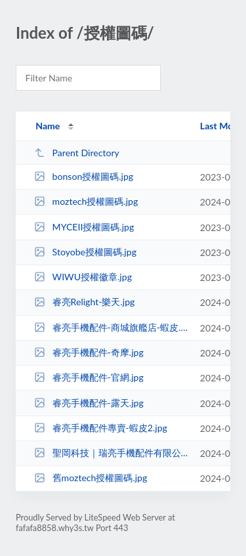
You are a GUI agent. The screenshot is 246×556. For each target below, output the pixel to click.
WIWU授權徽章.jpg (83, 276)
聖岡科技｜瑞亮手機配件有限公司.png (111, 452)
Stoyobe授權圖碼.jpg (85, 251)
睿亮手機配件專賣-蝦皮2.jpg (100, 427)
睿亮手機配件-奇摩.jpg (89, 352)
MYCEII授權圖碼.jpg (84, 226)
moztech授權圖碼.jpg (86, 201)
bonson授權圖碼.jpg (83, 176)
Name (47, 125)
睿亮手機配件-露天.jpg (89, 402)
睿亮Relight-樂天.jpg (84, 301)
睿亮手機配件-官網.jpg (89, 377)
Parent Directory (76, 152)
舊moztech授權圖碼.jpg (90, 477)
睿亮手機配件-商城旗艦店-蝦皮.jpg (111, 327)
